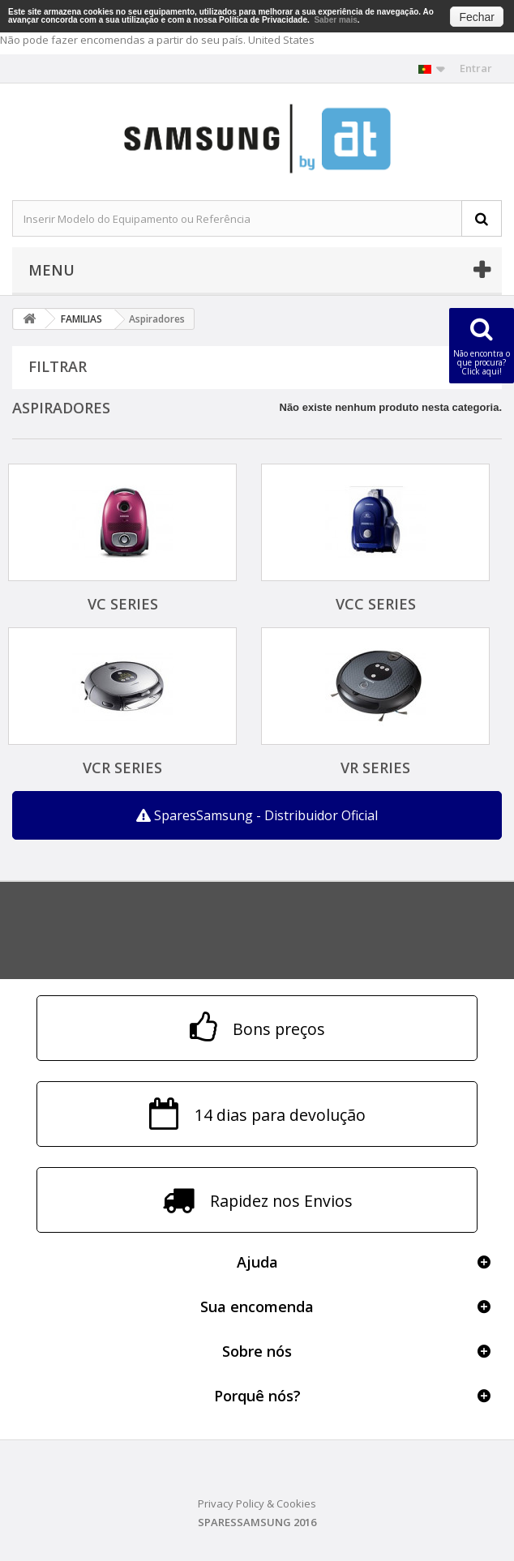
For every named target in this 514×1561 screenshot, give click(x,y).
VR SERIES (375, 767)
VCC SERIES (376, 604)
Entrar (476, 68)
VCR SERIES (122, 767)
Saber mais (335, 19)
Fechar (477, 17)
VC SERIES (123, 604)
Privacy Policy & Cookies (257, 1503)
